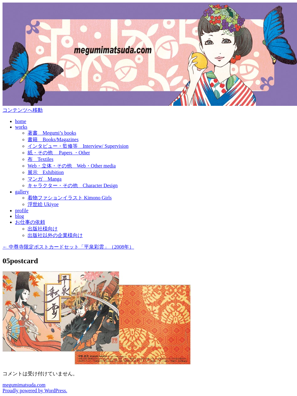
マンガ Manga (44, 179)
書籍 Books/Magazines (53, 139)
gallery (22, 191)
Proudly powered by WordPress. (35, 390)
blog (19, 216)
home (20, 121)
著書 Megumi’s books (52, 133)
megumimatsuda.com (24, 385)
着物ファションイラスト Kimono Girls (70, 197)
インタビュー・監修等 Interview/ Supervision (78, 146)
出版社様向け (43, 228)
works (21, 127)
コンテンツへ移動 (23, 110)
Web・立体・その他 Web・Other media (72, 165)
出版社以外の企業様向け (55, 235)
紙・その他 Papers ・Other (59, 152)
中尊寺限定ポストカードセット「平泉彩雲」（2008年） (68, 246)
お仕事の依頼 (30, 222)
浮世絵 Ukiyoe (43, 204)
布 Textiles (40, 159)
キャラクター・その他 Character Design (73, 185)
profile (22, 210)
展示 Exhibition (46, 172)
